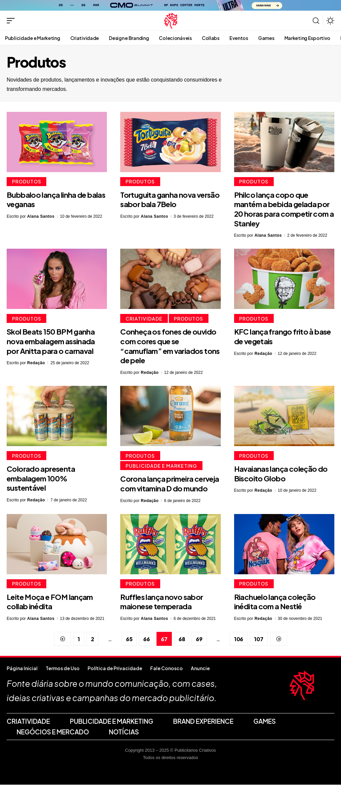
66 (146, 640)
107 (258, 640)
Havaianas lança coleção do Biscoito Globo (281, 474)
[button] (12, 20)
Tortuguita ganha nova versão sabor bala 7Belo (169, 199)
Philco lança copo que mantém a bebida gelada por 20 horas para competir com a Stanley (284, 209)
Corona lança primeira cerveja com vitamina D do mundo (169, 484)
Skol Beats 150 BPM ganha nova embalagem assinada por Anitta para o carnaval (51, 342)
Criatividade (144, 319)
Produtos (27, 182)
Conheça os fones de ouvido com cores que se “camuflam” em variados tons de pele (169, 347)
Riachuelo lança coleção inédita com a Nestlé (275, 603)
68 (181, 640)
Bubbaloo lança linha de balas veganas (56, 199)
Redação (36, 363)
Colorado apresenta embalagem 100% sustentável (41, 479)
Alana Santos (41, 216)
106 (238, 640)
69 (199, 640)
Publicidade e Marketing (161, 467)
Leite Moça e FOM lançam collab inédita (50, 603)
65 (129, 640)
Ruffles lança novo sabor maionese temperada (161, 603)
